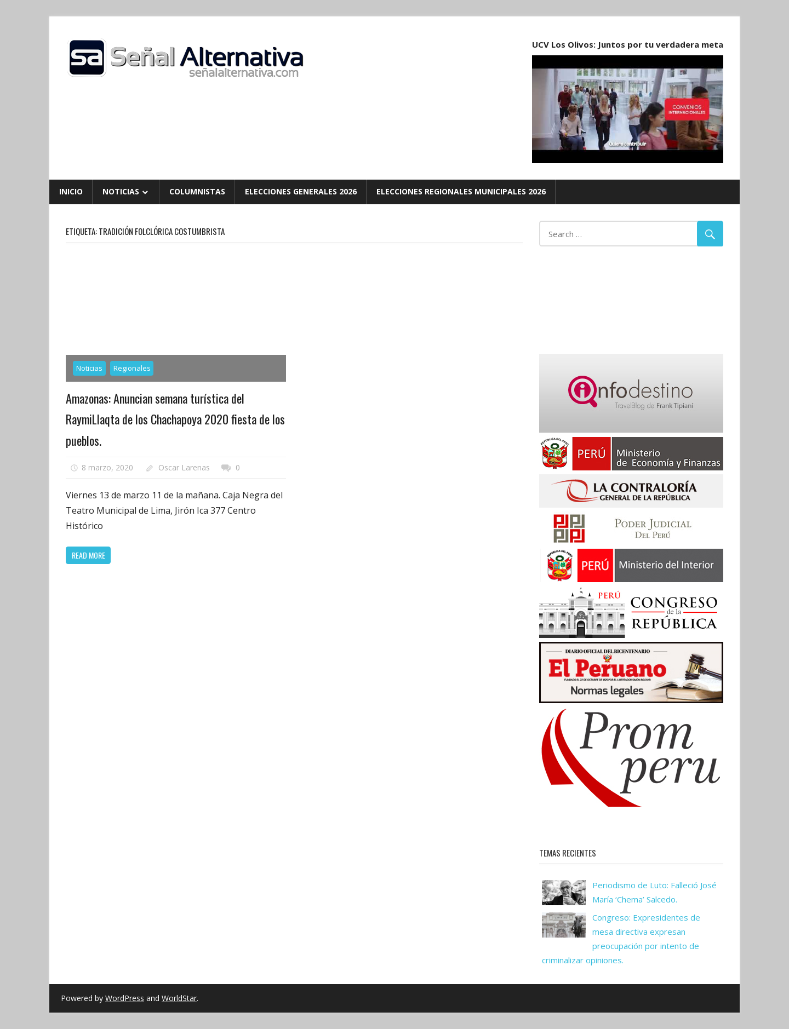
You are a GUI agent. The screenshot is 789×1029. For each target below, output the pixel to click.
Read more (88, 555)
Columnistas (197, 191)
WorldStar (179, 998)
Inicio (71, 191)
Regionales (132, 368)
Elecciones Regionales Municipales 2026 (461, 191)
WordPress (124, 998)
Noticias (120, 191)
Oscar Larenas (184, 467)
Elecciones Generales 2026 (301, 191)
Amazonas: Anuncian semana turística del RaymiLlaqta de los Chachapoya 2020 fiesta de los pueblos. (175, 419)
